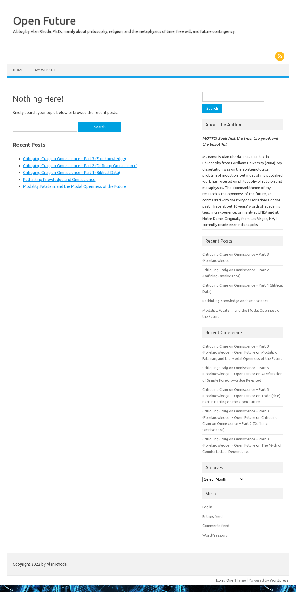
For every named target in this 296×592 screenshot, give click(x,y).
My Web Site (45, 70)
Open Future (44, 20)
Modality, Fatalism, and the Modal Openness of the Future (74, 186)
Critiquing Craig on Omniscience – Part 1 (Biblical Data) (71, 172)
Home (18, 70)
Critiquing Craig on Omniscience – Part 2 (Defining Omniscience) (80, 165)
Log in (207, 507)
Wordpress (279, 580)
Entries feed (212, 516)
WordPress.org (215, 535)
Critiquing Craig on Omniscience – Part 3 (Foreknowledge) (74, 158)
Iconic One (224, 580)
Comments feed (215, 526)
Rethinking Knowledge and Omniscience (59, 179)
